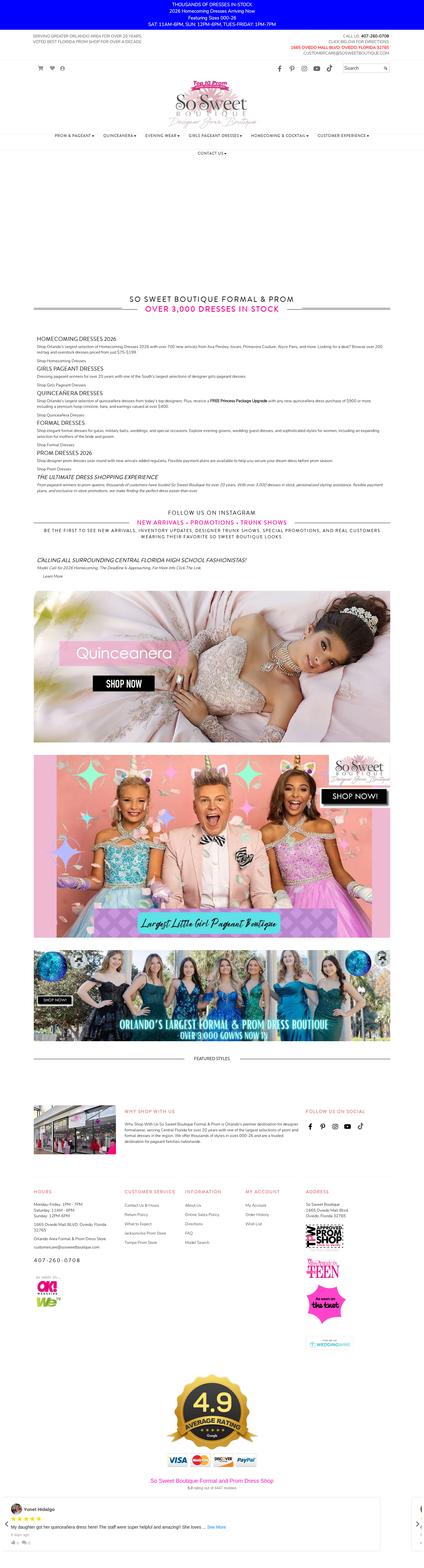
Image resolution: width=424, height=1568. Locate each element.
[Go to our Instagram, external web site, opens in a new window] (304, 69)
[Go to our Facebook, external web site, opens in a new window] (279, 69)
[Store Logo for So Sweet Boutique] (212, 104)
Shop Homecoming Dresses (61, 361)
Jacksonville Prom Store (145, 1233)
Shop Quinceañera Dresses (60, 415)
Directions (194, 1224)
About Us (193, 1205)
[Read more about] (212, 487)
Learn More (53, 576)
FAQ (189, 1233)
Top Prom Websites (324, 1250)
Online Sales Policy (202, 1215)
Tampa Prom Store (141, 1242)
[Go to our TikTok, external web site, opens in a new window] (329, 68)
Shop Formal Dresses (55, 445)
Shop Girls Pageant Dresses (61, 385)
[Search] (366, 68)
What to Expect (138, 1224)
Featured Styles (212, 1059)
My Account (255, 1205)
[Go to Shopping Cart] (40, 68)
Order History (257, 1215)
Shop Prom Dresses (54, 469)
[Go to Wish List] (52, 68)
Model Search (197, 1242)
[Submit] (385, 68)
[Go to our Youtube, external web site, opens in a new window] (316, 69)
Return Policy (136, 1215)
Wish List (253, 1224)
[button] (74, 136)
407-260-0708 (375, 36)
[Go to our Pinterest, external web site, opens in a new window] (292, 69)
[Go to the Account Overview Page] (62, 69)
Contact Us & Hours (142, 1205)
